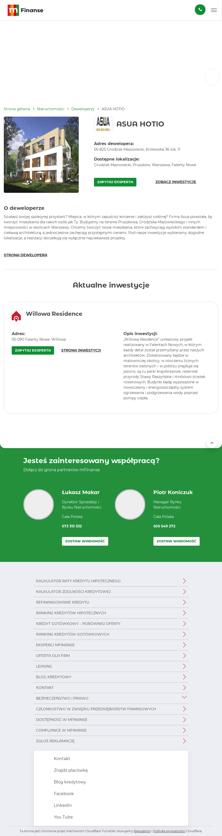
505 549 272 (164, 526)
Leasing (44, 666)
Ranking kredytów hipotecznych (71, 613)
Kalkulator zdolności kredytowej (73, 591)
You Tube (63, 817)
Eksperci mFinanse (55, 645)
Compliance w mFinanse (61, 730)
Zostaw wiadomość (85, 541)
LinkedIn (62, 805)
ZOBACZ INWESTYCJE (175, 182)
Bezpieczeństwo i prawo (62, 698)
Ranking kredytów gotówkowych (72, 634)
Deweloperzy (82, 109)
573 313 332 (72, 526)
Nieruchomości (50, 109)
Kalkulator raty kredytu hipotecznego (78, 581)
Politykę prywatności (169, 831)
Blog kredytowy (53, 677)
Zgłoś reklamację (55, 741)
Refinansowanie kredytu (62, 602)
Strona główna (17, 109)
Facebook (63, 793)
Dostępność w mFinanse (61, 719)
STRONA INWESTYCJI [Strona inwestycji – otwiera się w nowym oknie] (81, 350)
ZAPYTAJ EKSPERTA (115, 182)
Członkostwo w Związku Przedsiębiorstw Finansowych (96, 709)
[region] (111, 358)
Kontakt (45, 687)
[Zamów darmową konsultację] (200, 9)
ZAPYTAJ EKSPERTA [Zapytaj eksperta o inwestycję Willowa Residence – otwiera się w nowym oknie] (33, 350)
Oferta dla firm (53, 655)
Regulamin (142, 831)
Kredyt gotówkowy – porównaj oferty (78, 623)
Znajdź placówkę (70, 770)
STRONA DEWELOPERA (25, 255)
